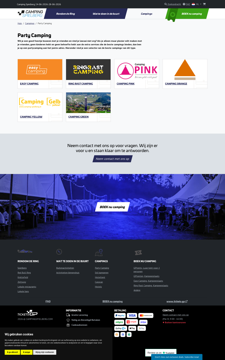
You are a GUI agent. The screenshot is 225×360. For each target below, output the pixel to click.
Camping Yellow (31, 116)
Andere (137, 290)
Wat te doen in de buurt (106, 13)
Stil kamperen (101, 272)
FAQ (48, 301)
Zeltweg (22, 281)
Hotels (98, 286)
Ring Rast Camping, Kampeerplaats (151, 285)
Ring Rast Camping (80, 83)
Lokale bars (23, 291)
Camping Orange (176, 83)
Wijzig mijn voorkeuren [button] (44, 352)
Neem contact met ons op (112, 159)
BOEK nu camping (185, 13)
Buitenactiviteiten (65, 267)
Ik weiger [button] (26, 352)
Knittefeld (23, 277)
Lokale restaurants (27, 286)
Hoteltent (100, 277)
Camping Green (78, 116)
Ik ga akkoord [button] (12, 352)
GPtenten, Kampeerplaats (146, 276)
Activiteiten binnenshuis (67, 272)
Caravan (99, 281)
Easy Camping (29, 83)
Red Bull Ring (24, 272)
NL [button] (196, 4)
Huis (20, 23)
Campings (147, 13)
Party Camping (102, 267)
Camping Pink (125, 83)
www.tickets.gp (177, 301)
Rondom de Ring (65, 13)
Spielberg (22, 267)
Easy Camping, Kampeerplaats (148, 280)
